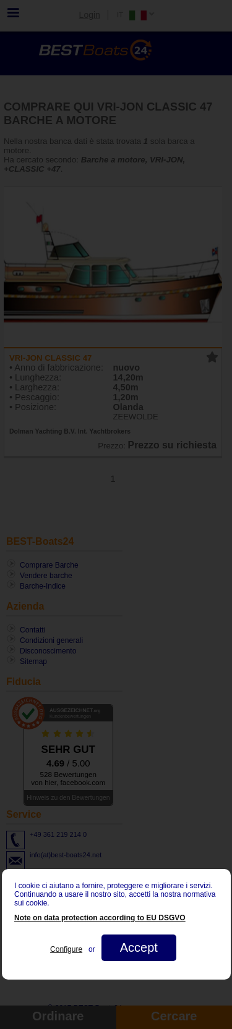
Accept (138, 947)
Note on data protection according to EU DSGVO (100, 918)
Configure (66, 949)
